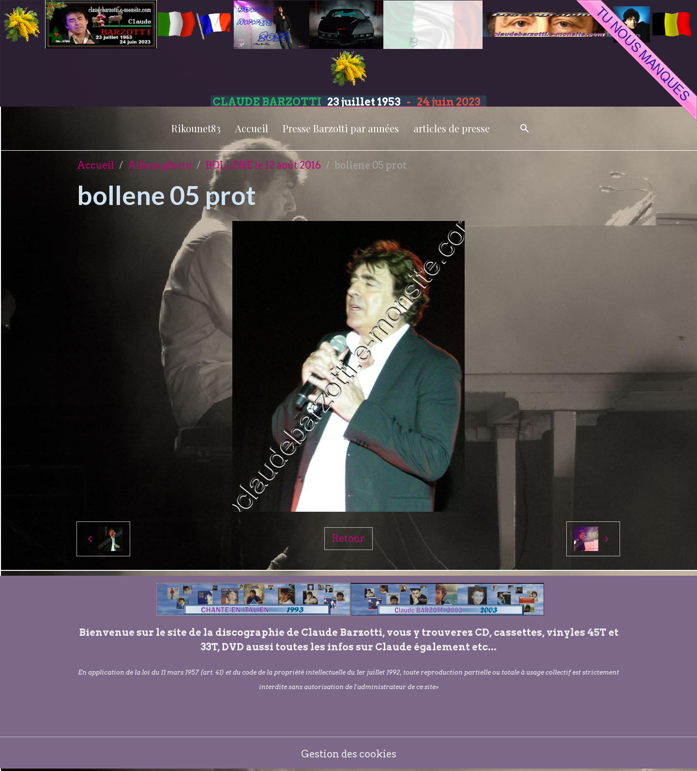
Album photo (160, 165)
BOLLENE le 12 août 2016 (263, 165)
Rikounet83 (196, 128)
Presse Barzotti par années (341, 128)
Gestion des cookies (348, 754)
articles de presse (451, 128)
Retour (348, 538)
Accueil (251, 128)
